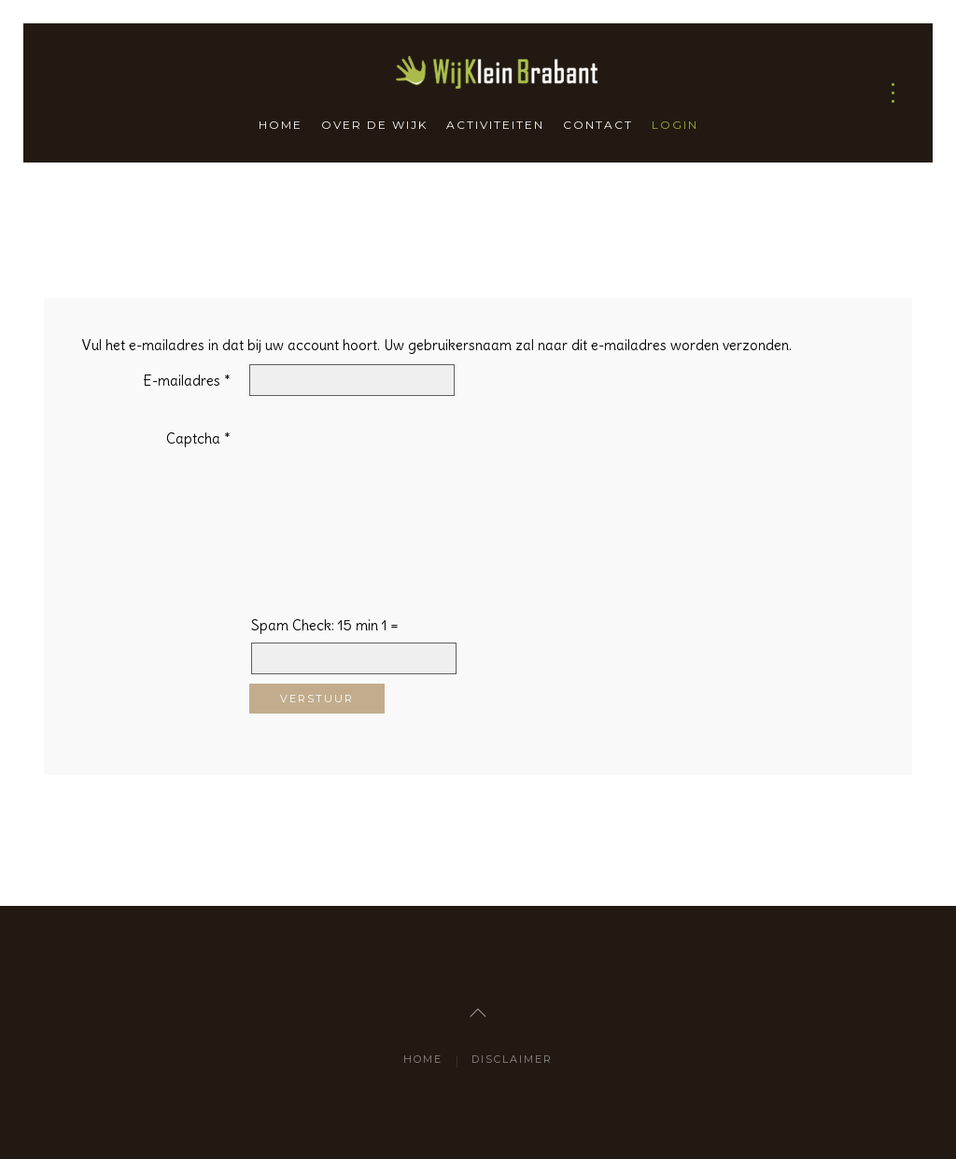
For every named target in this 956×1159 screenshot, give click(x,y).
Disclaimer (512, 1059)
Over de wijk (374, 125)
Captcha (198, 438)
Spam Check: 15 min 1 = (325, 625)
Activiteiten (495, 125)
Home (280, 125)
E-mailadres (187, 380)
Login (675, 125)
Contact (598, 125)
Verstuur (317, 698)
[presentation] (325, 489)
